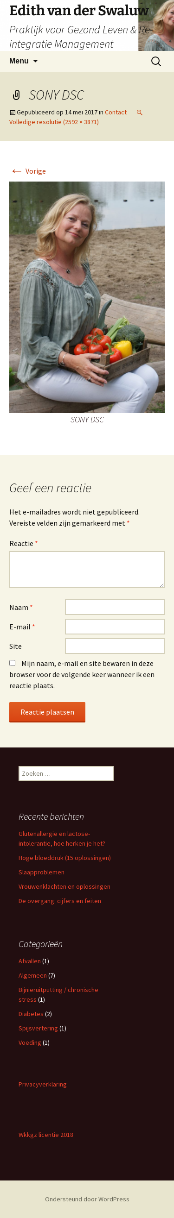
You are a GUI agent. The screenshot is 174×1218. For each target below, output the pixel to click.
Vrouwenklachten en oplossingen (64, 886)
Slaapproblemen (41, 872)
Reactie (23, 543)
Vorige (27, 171)
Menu (19, 61)
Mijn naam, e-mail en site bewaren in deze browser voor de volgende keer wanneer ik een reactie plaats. (82, 674)
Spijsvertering (38, 1028)
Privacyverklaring (43, 1084)
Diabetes (31, 1014)
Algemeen (33, 975)
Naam (21, 607)
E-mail (22, 626)
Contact (116, 112)
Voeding (30, 1042)
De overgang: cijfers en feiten (60, 901)
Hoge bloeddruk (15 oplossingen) (65, 858)
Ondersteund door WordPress (87, 1199)
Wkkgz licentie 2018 (46, 1134)
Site (15, 646)
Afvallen (30, 961)
